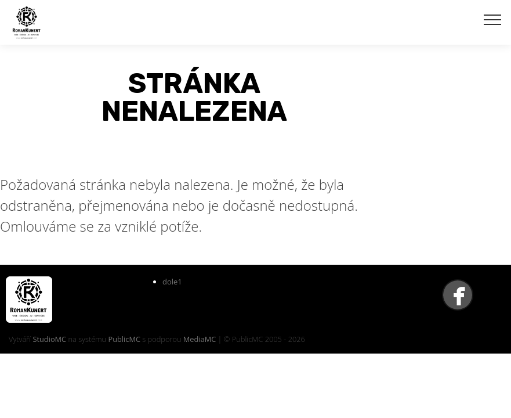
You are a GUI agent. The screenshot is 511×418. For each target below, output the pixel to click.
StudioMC (49, 339)
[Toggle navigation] (493, 19)
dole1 (172, 281)
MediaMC (199, 339)
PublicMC (124, 339)
